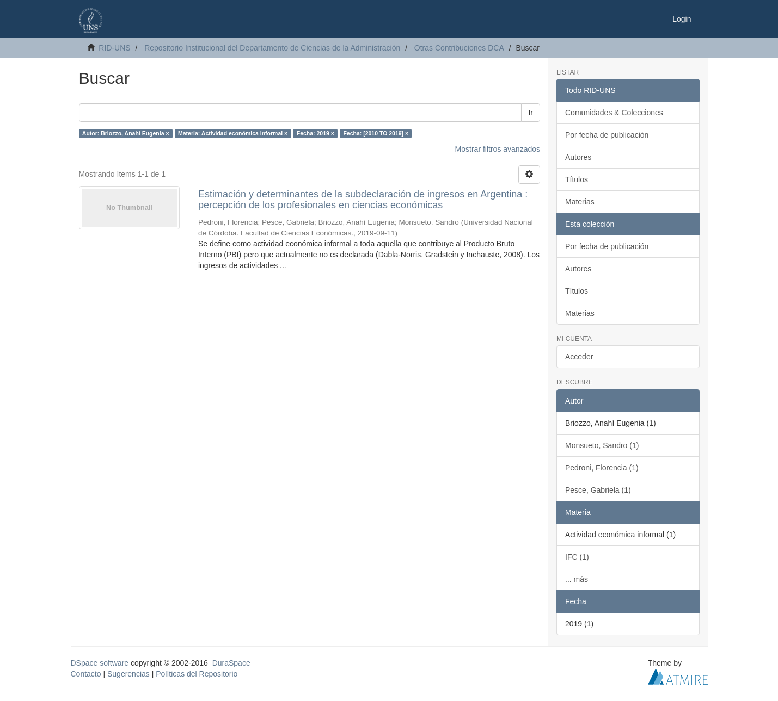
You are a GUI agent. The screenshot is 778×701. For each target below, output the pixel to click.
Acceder (579, 356)
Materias (580, 201)
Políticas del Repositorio (196, 673)
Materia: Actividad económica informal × (232, 133)
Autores (578, 157)
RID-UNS (114, 48)
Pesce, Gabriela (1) (598, 490)
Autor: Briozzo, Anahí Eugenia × (125, 133)
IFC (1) (577, 557)
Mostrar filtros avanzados (497, 149)
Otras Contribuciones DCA (459, 48)
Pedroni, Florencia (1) (602, 467)
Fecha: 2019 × (315, 133)
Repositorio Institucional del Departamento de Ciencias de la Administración (272, 48)
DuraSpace (231, 663)
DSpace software (100, 663)
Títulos (576, 179)
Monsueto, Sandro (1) (602, 445)
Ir (530, 112)
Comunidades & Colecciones (614, 112)
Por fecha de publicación (606, 135)
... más (576, 579)
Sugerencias (128, 673)
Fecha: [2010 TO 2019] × (375, 133)
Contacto (86, 673)
